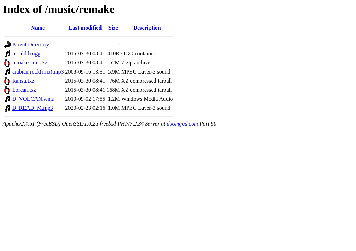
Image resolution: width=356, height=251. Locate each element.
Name (38, 28)
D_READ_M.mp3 (32, 108)
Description (147, 28)
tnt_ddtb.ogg (26, 53)
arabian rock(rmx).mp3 (38, 72)
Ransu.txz (23, 81)
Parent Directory (30, 44)
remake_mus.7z (29, 63)
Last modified (85, 28)
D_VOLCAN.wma (33, 99)
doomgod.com (182, 124)
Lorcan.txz (24, 90)
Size (113, 28)
